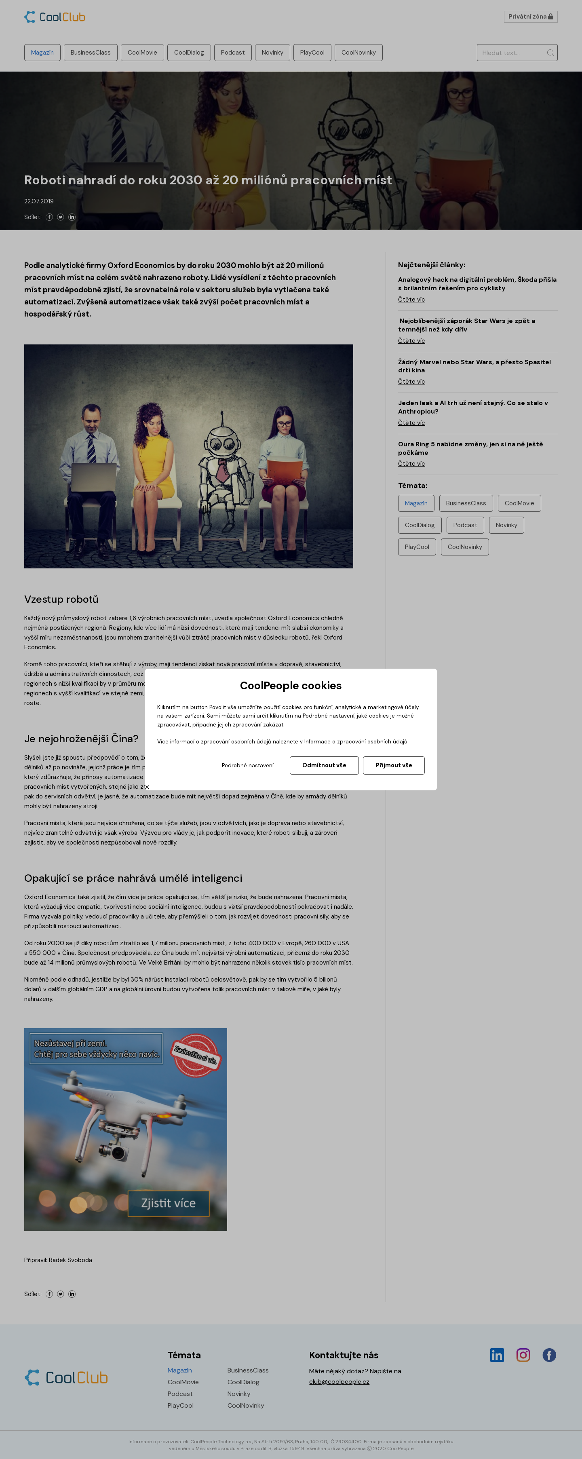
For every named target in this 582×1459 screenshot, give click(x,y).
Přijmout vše (393, 765)
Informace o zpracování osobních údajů (355, 741)
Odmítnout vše (324, 765)
